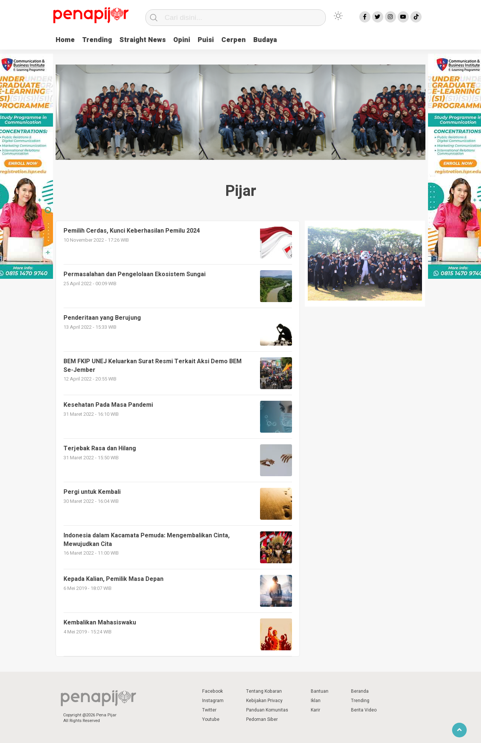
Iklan (316, 700)
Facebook (212, 691)
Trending (97, 40)
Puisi (206, 40)
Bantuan (319, 691)
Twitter (209, 710)
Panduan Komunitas (267, 710)
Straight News (142, 40)
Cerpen (233, 40)
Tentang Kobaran (264, 691)
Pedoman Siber (262, 719)
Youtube (210, 719)
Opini (181, 40)
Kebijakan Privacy (264, 700)
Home (65, 40)
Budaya (265, 40)
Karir (315, 710)
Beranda (360, 691)
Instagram (213, 700)
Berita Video (364, 710)
